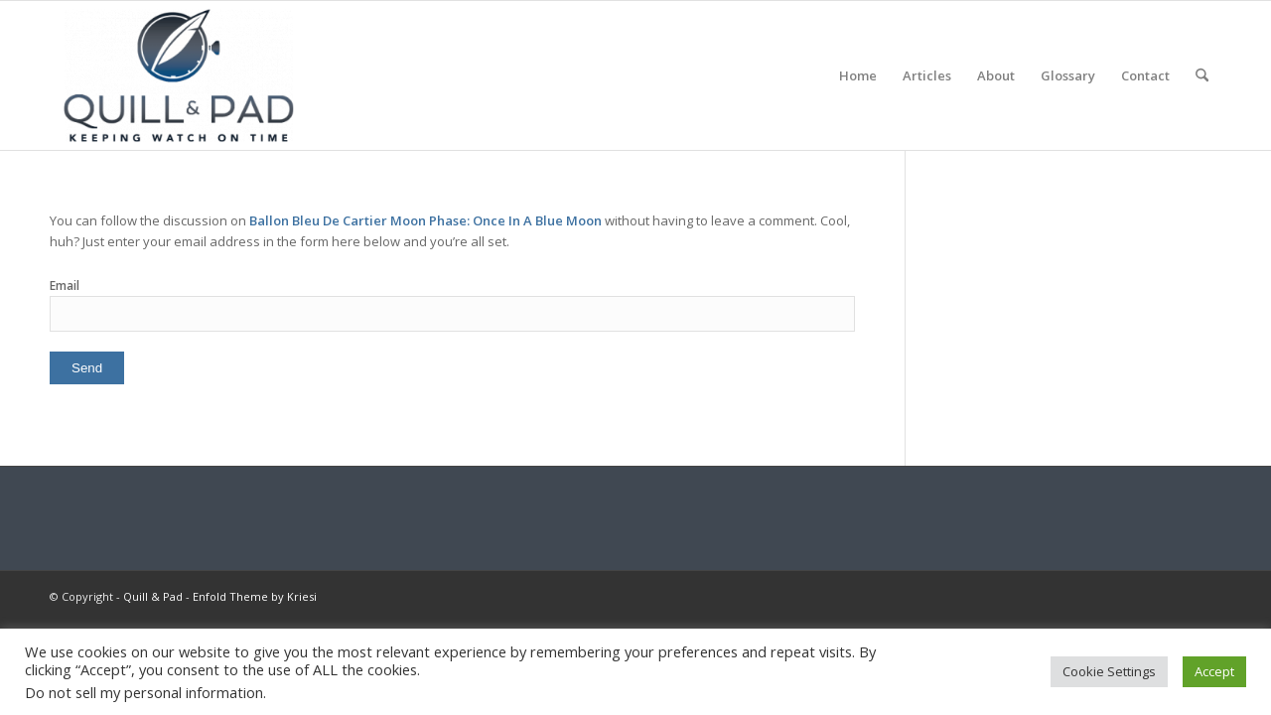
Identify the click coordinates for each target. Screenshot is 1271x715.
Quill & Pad (153, 596)
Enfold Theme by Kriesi (255, 596)
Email (64, 285)
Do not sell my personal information (144, 692)
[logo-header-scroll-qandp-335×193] (179, 75)
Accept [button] (1214, 671)
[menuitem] (858, 75)
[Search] (1202, 75)
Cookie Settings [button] (1109, 671)
